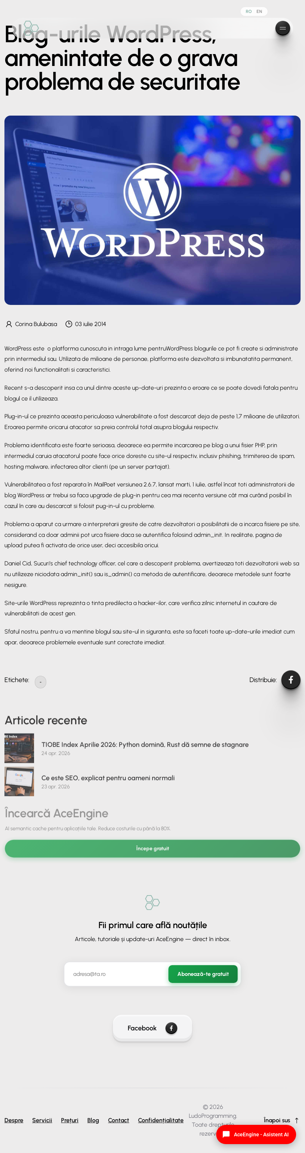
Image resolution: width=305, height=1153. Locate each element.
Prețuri (69, 1120)
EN (259, 11)
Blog (93, 1120)
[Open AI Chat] (256, 1134)
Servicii (42, 1120)
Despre (13, 1120)
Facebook (152, 1028)
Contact (118, 1120)
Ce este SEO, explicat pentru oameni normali (108, 782)
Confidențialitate (161, 1120)
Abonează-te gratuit (203, 974)
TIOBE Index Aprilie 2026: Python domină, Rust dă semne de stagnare (145, 749)
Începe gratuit (152, 853)
